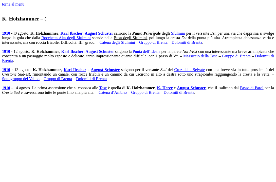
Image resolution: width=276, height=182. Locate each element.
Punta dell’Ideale (146, 51)
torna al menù (13, 4)
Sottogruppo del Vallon (21, 79)
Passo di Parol (251, 88)
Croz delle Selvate (189, 69)
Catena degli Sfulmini (117, 42)
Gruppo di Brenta (153, 42)
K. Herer (165, 88)
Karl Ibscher (71, 33)
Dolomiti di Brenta (187, 42)
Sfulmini (178, 33)
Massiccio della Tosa (200, 56)
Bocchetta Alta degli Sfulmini (66, 38)
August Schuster (99, 33)
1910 (6, 33)
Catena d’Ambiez (113, 92)
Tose (103, 88)
